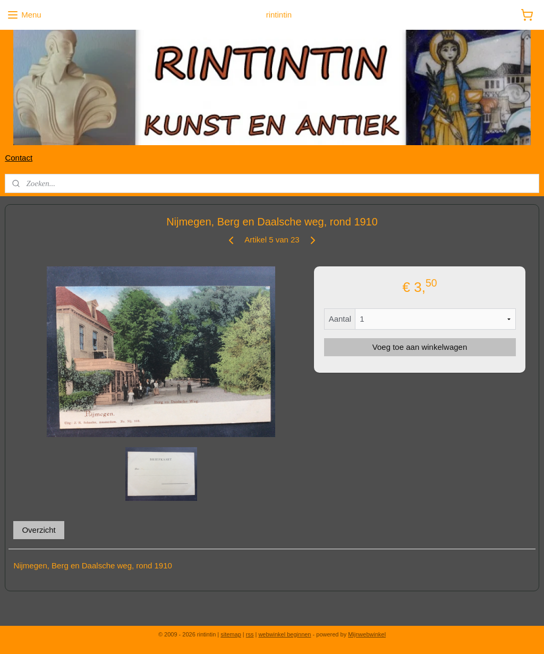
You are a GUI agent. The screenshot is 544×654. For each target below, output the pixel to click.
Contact (18, 157)
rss (250, 634)
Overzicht (38, 529)
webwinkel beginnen (284, 634)
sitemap (230, 634)
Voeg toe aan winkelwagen (419, 346)
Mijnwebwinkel (367, 634)
